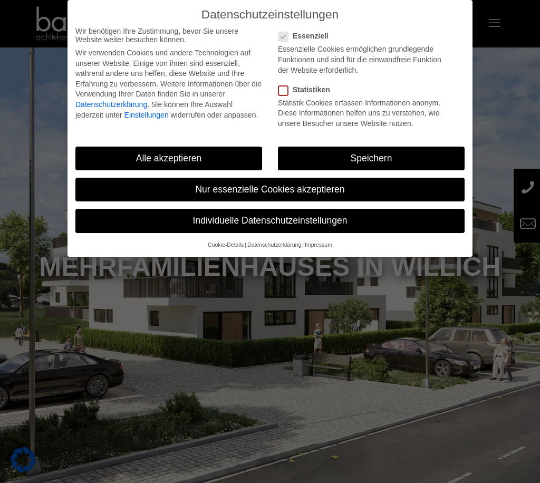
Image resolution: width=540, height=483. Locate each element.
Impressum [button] (318, 245)
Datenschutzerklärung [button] (274, 245)
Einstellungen (146, 115)
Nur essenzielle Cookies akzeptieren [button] (269, 189)
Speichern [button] (371, 158)
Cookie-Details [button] (226, 245)
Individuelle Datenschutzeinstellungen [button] (270, 220)
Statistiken (308, 89)
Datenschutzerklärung (111, 104)
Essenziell (308, 36)
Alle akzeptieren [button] (169, 158)
